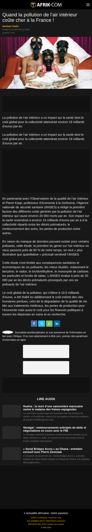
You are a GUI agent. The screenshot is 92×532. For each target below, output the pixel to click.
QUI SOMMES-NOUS (36, 521)
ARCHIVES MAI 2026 (37, 524)
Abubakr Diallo (10, 26)
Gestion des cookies (55, 524)
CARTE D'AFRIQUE (39, 518)
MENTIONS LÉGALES (56, 521)
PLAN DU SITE (55, 518)
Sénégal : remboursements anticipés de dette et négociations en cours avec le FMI (54, 429)
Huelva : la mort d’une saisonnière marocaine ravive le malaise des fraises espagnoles (53, 408)
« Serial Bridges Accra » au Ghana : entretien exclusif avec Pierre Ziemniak (52, 450)
